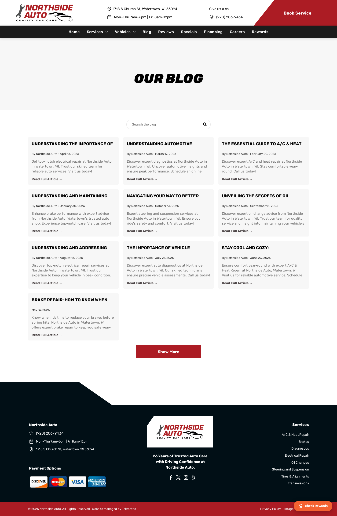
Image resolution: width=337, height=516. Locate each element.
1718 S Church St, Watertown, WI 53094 (145, 9)
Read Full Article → (47, 179)
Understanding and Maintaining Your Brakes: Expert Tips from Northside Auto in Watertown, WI (70, 196)
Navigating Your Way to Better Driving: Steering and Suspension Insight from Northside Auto (166, 196)
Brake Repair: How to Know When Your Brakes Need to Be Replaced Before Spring (71, 300)
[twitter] (178, 478)
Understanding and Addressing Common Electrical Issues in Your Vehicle (72, 248)
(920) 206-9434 (229, 17)
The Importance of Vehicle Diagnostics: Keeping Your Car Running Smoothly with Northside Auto (167, 248)
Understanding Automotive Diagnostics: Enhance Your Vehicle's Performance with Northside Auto (160, 144)
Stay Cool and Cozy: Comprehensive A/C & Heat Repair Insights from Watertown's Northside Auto (261, 248)
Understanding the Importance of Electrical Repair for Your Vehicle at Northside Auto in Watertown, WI (72, 144)
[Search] (168, 124)
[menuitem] (74, 31)
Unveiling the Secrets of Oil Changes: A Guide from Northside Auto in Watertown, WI (261, 196)
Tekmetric (129, 509)
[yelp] (193, 478)
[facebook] (171, 478)
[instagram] (186, 478)
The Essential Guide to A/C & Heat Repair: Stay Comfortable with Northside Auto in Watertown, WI (261, 144)
